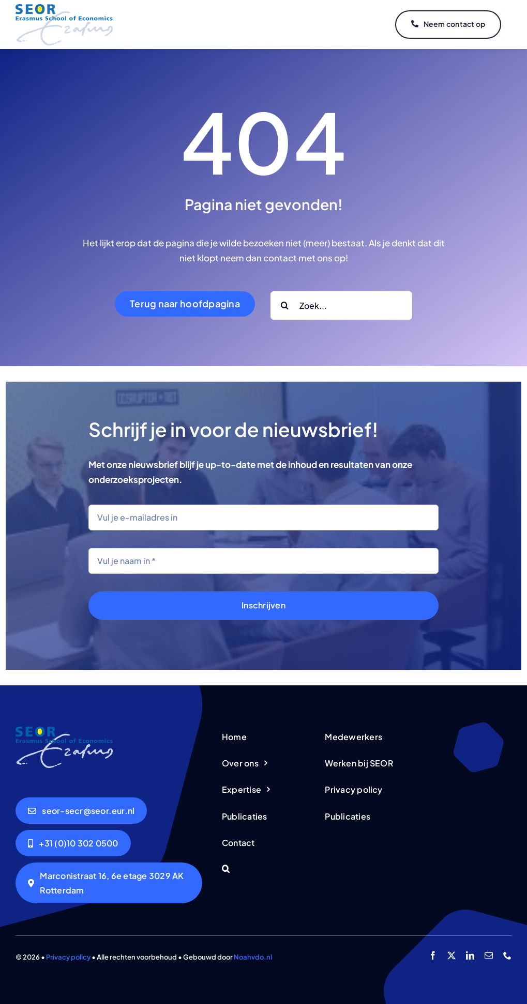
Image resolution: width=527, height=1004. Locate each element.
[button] (263, 869)
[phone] (507, 955)
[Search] (284, 305)
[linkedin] (470, 955)
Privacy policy (68, 957)
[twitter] (451, 955)
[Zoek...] (341, 305)
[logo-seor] (64, 8)
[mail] (489, 955)
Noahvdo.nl (253, 957)
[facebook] (433, 955)
